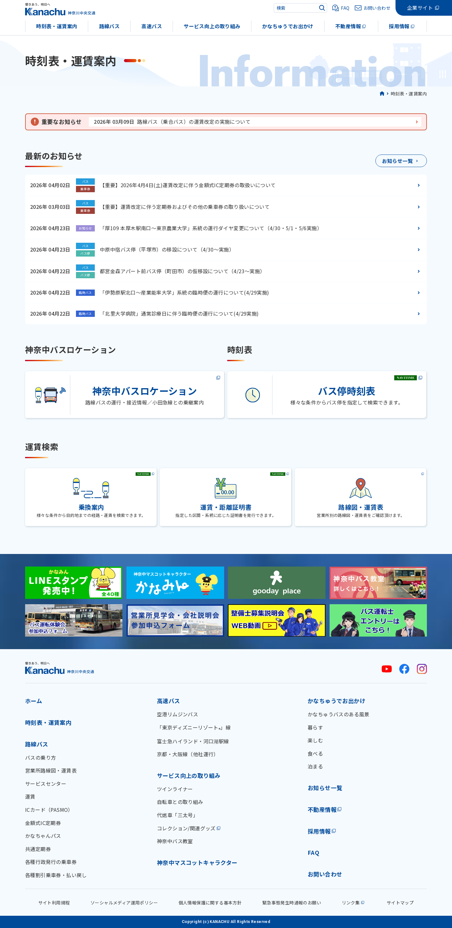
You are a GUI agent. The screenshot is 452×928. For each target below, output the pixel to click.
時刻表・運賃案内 (56, 26)
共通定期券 (38, 849)
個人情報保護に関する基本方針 (210, 902)
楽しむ (315, 740)
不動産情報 (348, 26)
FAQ (313, 852)
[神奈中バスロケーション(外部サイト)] (125, 395)
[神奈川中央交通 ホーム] (59, 668)
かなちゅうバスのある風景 (338, 714)
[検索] (322, 8)
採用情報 (399, 26)
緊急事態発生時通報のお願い (291, 902)
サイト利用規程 (54, 902)
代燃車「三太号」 (177, 815)
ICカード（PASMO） (49, 809)
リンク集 (351, 902)
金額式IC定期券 (43, 823)
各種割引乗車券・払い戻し (56, 875)
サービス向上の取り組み (212, 26)
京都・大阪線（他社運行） (188, 754)
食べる (315, 753)
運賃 (30, 796)
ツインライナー (175, 789)
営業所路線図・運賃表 (51, 770)
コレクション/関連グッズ (186, 828)
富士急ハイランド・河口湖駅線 (193, 741)
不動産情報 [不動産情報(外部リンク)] (322, 809)
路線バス (109, 26)
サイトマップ (400, 902)
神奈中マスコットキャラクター (197, 862)
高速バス (151, 26)
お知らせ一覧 (325, 788)
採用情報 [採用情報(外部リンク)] (319, 831)
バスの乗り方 (40, 757)
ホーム (33, 701)
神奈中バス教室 (175, 841)
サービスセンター (45, 783)
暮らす (315, 727)
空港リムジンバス (177, 714)
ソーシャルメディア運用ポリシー (124, 902)
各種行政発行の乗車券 (51, 862)
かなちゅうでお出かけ (288, 26)
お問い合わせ (325, 874)
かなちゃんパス (43, 835)
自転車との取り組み (180, 802)
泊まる (315, 766)
